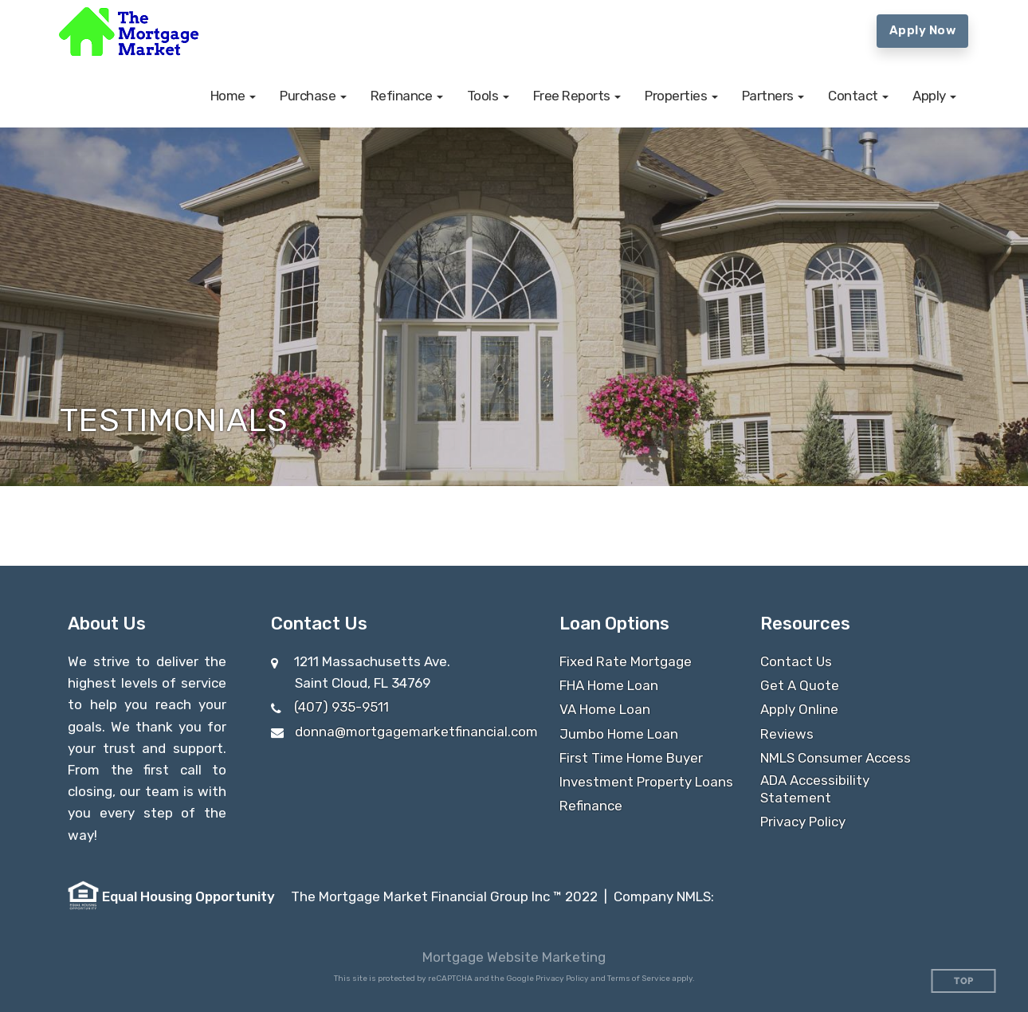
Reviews (787, 734)
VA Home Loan (604, 709)
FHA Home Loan (608, 685)
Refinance (590, 806)
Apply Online (799, 709)
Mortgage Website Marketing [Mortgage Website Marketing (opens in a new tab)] (514, 957)
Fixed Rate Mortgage (625, 661)
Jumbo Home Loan (618, 734)
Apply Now (922, 30)
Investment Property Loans (646, 782)
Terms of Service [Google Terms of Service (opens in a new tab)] (638, 978)
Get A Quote (799, 685)
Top (964, 981)
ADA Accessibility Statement (814, 789)
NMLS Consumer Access (835, 758)
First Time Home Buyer (631, 758)
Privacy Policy (803, 822)
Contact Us (796, 661)
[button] (233, 95)
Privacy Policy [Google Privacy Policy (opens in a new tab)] (562, 978)
